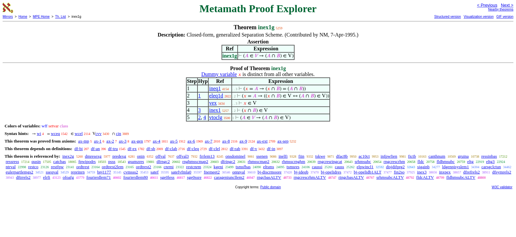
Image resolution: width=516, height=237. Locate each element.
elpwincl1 (365, 166)
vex (213, 103)
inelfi (282, 156)
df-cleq (193, 148)
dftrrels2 (23, 177)
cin (118, 133)
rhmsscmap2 (259, 161)
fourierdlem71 (98, 177)
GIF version (504, 16)
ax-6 (191, 141)
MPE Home (41, 16)
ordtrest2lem (112, 166)
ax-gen (137, 141)
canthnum (436, 156)
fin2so (399, 172)
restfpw (57, 166)
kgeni (218, 166)
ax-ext (262, 141)
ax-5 (174, 141)
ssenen (262, 156)
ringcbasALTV (351, 177)
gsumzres (136, 161)
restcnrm (193, 166)
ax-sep (283, 141)
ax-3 (122, 141)
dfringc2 (228, 161)
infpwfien (389, 156)
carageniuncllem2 (229, 177)
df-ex (132, 148)
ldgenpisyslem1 (455, 166)
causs (339, 166)
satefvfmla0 (181, 172)
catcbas (59, 161)
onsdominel (235, 156)
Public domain (270, 187)
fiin (301, 156)
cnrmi (168, 166)
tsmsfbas (243, 166)
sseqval (52, 172)
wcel (79, 133)
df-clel (214, 148)
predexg (119, 156)
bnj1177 (104, 172)
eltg (470, 161)
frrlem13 (207, 156)
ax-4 (156, 141)
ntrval (10, 166)
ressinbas (489, 156)
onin (140, 156)
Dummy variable (219, 74)
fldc (421, 161)
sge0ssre (194, 177)
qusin (36, 161)
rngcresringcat (330, 161)
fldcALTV (425, 177)
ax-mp (83, 141)
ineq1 (215, 88)
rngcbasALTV (269, 177)
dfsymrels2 (501, 172)
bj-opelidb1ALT (367, 172)
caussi (317, 166)
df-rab (235, 148)
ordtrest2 (143, 166)
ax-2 (110, 141)
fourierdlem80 (135, 177)
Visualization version (479, 16)
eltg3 (490, 161)
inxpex (445, 172)
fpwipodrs (87, 161)
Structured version (447, 16)
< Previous (487, 5)
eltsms (268, 166)
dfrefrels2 (471, 172)
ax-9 (243, 141)
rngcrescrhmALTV (310, 177)
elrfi (46, 177)
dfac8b (342, 156)
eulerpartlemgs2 (19, 172)
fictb (412, 156)
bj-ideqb (301, 172)
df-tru (113, 148)
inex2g (68, 156)
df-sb (150, 148)
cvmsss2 (130, 172)
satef (154, 172)
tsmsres (293, 166)
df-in (271, 148)
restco (33, 166)
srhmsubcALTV (390, 177)
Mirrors (8, 16)
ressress (12, 161)
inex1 (215, 110)
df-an (95, 148)
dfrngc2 (163, 161)
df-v (253, 148)
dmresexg (93, 156)
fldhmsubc (446, 161)
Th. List (60, 16)
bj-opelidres (331, 172)
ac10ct (364, 156)
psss (112, 161)
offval (160, 156)
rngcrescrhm (394, 161)
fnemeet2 (211, 172)
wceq (55, 133)
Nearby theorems (500, 9)
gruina (463, 156)
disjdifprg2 (395, 166)
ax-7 (208, 141)
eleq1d (216, 95)
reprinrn (78, 172)
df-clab (171, 148)
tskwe (320, 156)
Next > (507, 5)
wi (39, 133)
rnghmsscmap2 (195, 161)
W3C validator (502, 187)
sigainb (423, 166)
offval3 (182, 156)
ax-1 (98, 141)
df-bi (78, 148)
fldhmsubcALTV (460, 177)
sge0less (167, 177)
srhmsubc (363, 161)
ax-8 (226, 141)
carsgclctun (491, 166)
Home (22, 16)
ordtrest (83, 166)
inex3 (421, 172)
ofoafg (68, 177)
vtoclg (215, 117)
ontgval (238, 172)
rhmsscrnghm (293, 161)
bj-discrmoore (270, 172)
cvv (98, 133)
